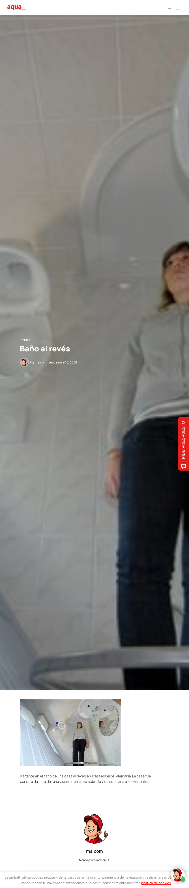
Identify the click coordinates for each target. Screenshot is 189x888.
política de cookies (156, 883)
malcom (40, 362)
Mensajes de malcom (94, 860)
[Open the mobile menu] (178, 8)
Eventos (25, 340)
